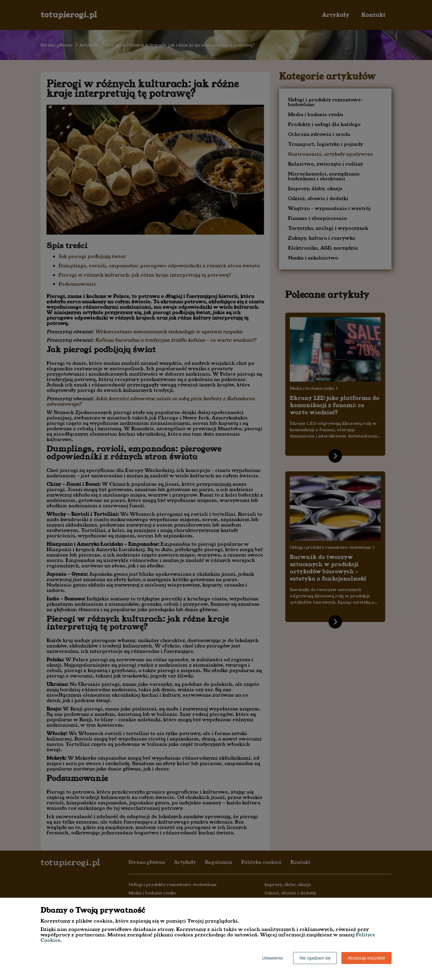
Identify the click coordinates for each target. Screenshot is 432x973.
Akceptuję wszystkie (366, 958)
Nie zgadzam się (315, 958)
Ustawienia (272, 958)
